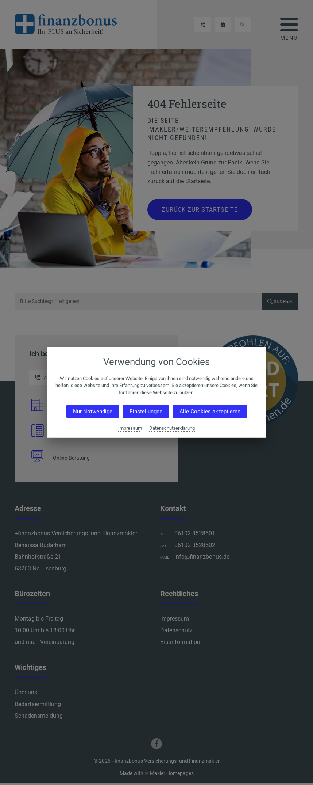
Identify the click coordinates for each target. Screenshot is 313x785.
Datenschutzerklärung (172, 428)
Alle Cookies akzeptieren (209, 411)
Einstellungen (146, 411)
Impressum (130, 428)
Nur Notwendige (92, 411)
